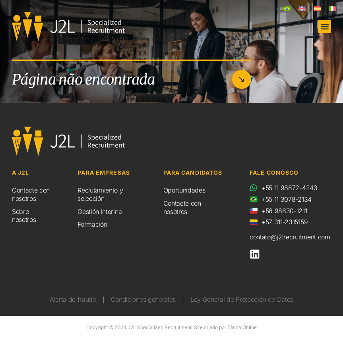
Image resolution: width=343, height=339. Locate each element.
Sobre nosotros (24, 216)
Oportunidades (184, 190)
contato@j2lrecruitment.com (290, 237)
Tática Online (242, 327)
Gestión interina (100, 212)
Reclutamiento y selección (100, 194)
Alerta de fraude (73, 299)
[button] (324, 26)
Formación (92, 224)
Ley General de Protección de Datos (241, 299)
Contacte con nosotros (31, 194)
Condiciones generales (143, 299)
